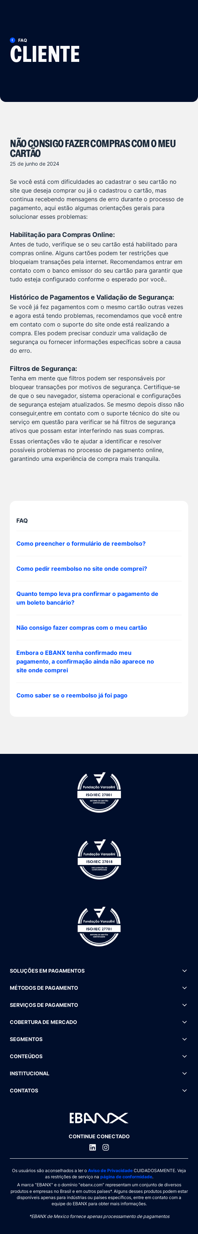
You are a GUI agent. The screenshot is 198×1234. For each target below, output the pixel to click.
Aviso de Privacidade (110, 1170)
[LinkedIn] (92, 1147)
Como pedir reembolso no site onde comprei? (81, 568)
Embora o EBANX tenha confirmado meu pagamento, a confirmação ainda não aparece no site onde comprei (85, 661)
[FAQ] (22, 40)
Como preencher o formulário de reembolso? (81, 543)
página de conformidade (126, 1176)
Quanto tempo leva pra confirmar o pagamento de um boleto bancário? (87, 598)
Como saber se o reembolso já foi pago (72, 695)
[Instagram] (105, 1147)
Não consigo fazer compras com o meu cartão (81, 627)
